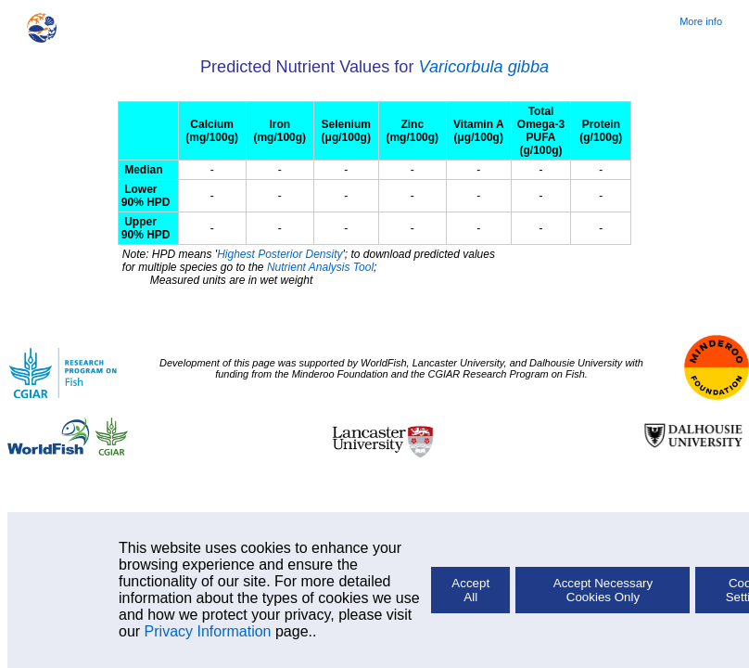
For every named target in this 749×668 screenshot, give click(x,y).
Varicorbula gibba (484, 67)
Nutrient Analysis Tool (320, 267)
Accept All (470, 590)
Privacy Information (208, 631)
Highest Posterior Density (279, 254)
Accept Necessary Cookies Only (603, 590)
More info (700, 21)
